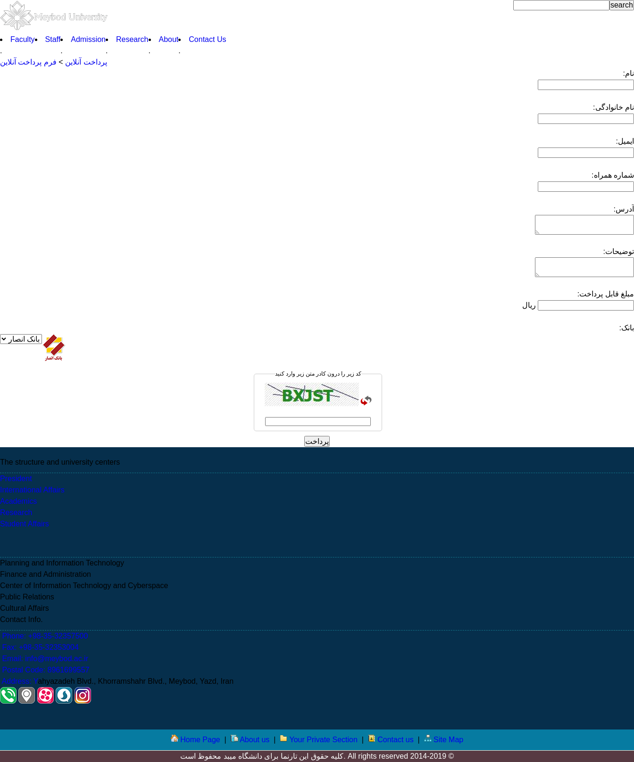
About (169, 39)
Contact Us (207, 39)
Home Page (195, 740)
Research (132, 39)
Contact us (391, 740)
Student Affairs (24, 524)
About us (250, 740)
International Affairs (32, 490)
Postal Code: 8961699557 (44, 670)
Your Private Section (319, 740)
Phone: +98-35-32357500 (44, 636)
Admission (88, 39)
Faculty (22, 39)
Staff (53, 39)
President (16, 479)
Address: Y (19, 681)
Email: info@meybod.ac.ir (44, 659)
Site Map (444, 740)
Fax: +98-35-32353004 (39, 647)
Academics (18, 501)
